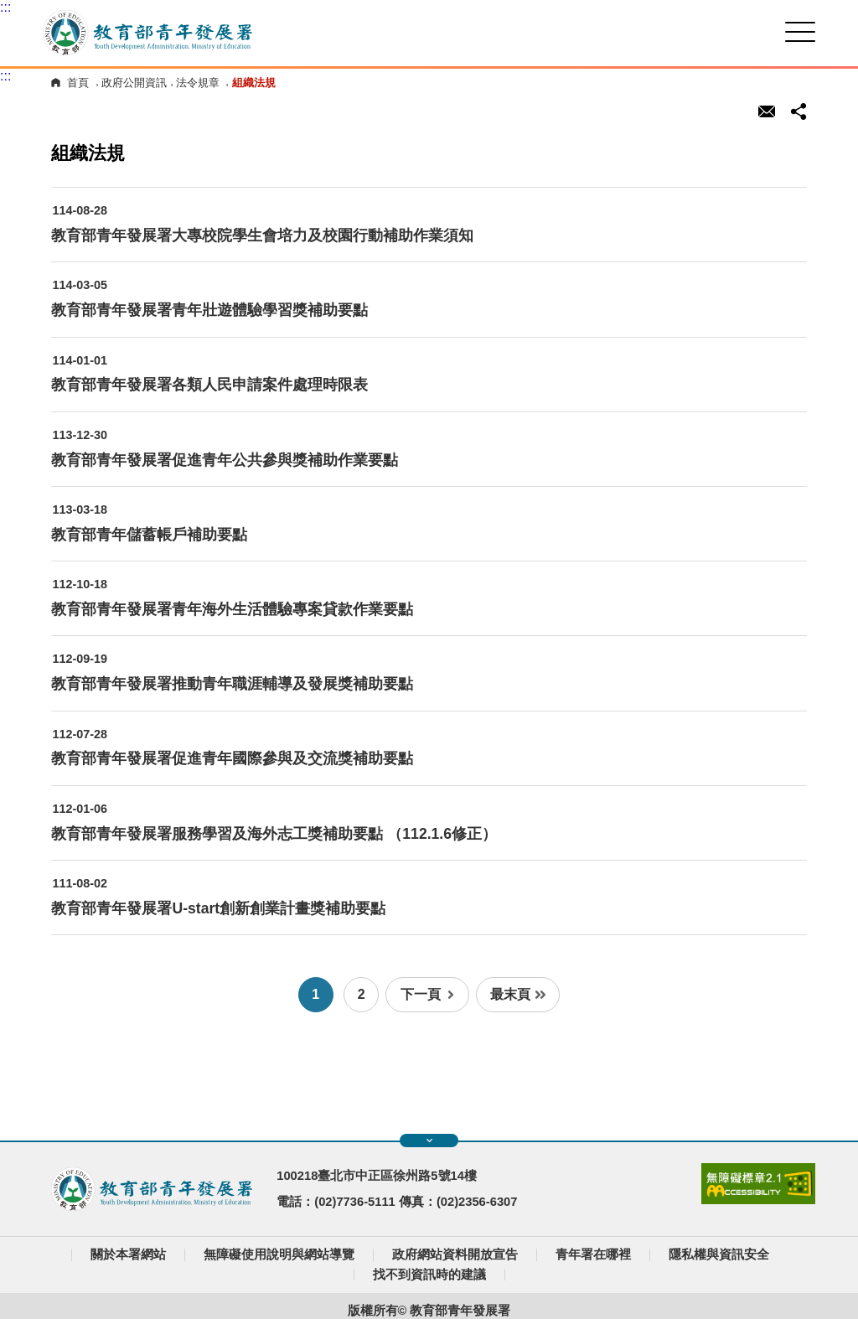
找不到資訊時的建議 (429, 1274)
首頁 (78, 82)
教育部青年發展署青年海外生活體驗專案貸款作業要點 (232, 609)
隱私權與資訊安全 (719, 1254)
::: (5, 7)
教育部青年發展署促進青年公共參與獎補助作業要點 (224, 460)
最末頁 (518, 994)
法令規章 (198, 82)
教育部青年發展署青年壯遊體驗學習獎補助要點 (209, 310)
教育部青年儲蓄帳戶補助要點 (149, 534)
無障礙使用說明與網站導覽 (279, 1254)
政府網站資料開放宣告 (455, 1254)
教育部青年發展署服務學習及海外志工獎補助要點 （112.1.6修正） (274, 833)
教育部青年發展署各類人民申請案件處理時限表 (209, 384)
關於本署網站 (128, 1254)
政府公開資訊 (134, 82)
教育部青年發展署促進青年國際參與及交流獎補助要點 (232, 758)
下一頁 (427, 994)
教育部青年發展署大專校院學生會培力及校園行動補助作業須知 (262, 235)
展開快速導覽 (429, 1140)
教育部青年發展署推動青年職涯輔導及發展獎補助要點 (232, 683)
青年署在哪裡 (593, 1254)
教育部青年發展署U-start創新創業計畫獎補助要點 (218, 908)
